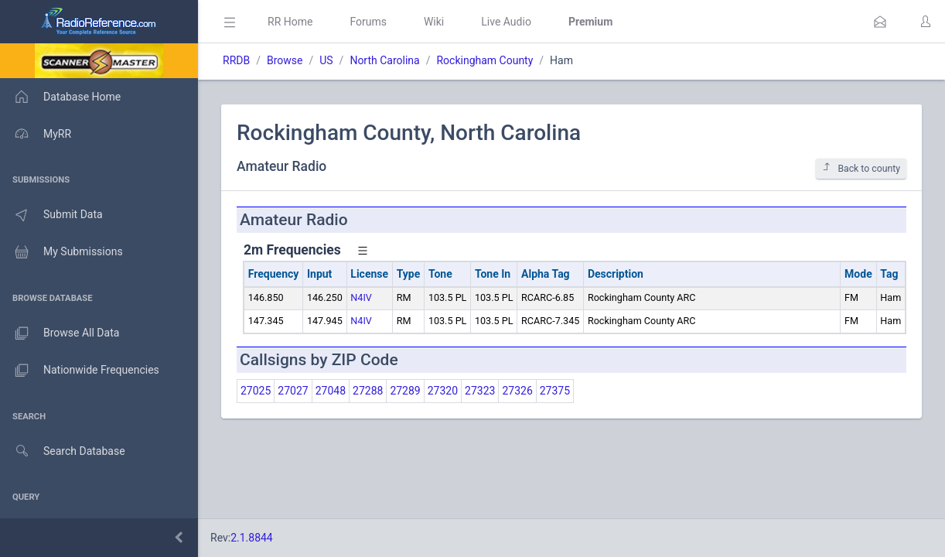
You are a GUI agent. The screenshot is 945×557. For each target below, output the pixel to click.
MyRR (35, 134)
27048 (331, 390)
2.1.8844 (251, 537)
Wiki (434, 21)
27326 (517, 390)
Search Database (62, 451)
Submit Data (51, 215)
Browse (284, 60)
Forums (368, 21)
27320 (443, 390)
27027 (293, 390)
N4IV (361, 297)
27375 (555, 390)
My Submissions (61, 252)
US (326, 60)
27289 (405, 390)
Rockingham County (484, 60)
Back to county (861, 168)
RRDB (236, 60)
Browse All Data (59, 333)
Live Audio (506, 21)
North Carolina (384, 60)
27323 (480, 390)
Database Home (60, 97)
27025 (256, 390)
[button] (880, 21)
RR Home (290, 21)
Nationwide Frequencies (79, 371)
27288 (368, 390)
